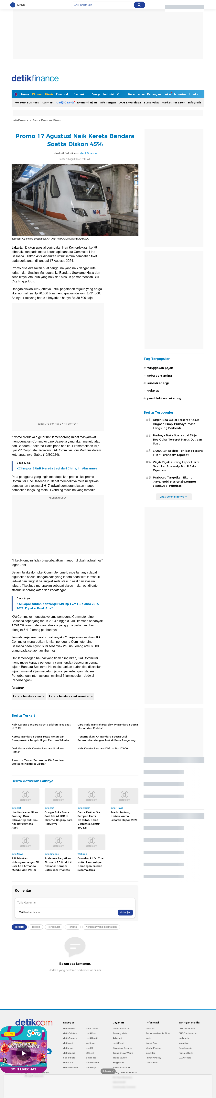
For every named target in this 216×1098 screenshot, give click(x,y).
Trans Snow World (123, 1053)
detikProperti (70, 1067)
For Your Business (27, 102)
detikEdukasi (70, 1033)
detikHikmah (93, 1062)
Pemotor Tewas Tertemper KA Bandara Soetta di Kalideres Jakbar (38, 762)
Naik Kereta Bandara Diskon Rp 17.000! (103, 748)
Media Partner (153, 1048)
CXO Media (185, 1057)
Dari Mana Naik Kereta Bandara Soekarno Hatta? (38, 750)
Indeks (193, 94)
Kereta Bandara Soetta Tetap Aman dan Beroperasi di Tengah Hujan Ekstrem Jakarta (40, 738)
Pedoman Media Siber (158, 1033)
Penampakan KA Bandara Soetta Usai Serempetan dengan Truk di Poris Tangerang (106, 738)
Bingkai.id (118, 1062)
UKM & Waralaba (130, 102)
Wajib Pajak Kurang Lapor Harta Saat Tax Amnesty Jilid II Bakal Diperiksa (176, 466)
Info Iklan (151, 1053)
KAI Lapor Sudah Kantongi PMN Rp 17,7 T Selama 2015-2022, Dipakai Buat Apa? (58, 606)
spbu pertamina (159, 375)
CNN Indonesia (187, 1028)
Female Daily (186, 1053)
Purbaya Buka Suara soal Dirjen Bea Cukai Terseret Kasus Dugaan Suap (177, 439)
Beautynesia (185, 1048)
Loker (167, 94)
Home (25, 94)
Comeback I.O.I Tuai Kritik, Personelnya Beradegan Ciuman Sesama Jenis (90, 864)
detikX (89, 1048)
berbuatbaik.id (121, 1028)
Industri (108, 94)
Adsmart (48, 102)
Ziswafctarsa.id (121, 1067)
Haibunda (184, 1038)
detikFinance (20, 120)
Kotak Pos (151, 1043)
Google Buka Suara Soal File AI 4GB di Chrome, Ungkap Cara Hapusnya (58, 818)
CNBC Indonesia (188, 1033)
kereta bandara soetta (28, 696)
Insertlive (184, 1043)
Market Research (173, 102)
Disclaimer (151, 1062)
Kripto (121, 94)
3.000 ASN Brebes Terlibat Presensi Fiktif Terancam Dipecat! (178, 453)
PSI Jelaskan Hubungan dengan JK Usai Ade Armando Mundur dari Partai (25, 864)
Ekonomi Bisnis (42, 94)
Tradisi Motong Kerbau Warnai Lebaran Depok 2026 (124, 816)
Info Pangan (108, 102)
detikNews (69, 1028)
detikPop (91, 1067)
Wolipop (90, 1043)
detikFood (91, 1033)
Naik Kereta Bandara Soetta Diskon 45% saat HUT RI (41, 726)
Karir (148, 1038)
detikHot (68, 1048)
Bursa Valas (151, 102)
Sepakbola (69, 1057)
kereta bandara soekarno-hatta (70, 696)
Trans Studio (120, 1057)
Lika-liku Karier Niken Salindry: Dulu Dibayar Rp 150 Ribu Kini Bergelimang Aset (25, 820)
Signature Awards (122, 1048)
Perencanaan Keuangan (144, 94)
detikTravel (92, 1028)
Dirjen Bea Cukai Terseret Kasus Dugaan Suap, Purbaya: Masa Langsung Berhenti (176, 424)
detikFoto (91, 1057)
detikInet (68, 1043)
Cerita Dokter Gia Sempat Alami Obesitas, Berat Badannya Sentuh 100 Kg (89, 820)
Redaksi (150, 1028)
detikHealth (92, 1038)
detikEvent (118, 1043)
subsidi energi (158, 383)
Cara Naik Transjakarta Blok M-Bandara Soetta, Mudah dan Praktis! (108, 726)
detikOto (68, 1062)
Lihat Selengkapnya (173, 496)
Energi (96, 94)
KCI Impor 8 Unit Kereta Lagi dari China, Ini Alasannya (56, 468)
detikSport (69, 1053)
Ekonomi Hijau (87, 102)
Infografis (194, 102)
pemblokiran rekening (164, 398)
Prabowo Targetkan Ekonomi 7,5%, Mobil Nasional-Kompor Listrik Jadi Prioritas (58, 864)
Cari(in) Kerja (65, 102)
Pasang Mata (120, 1033)
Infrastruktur (80, 94)
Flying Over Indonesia (125, 1072)
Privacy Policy (153, 1057)
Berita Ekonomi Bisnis (46, 120)
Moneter (180, 94)
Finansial (62, 94)
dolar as (153, 390)
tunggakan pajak (160, 368)
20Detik (90, 1053)
